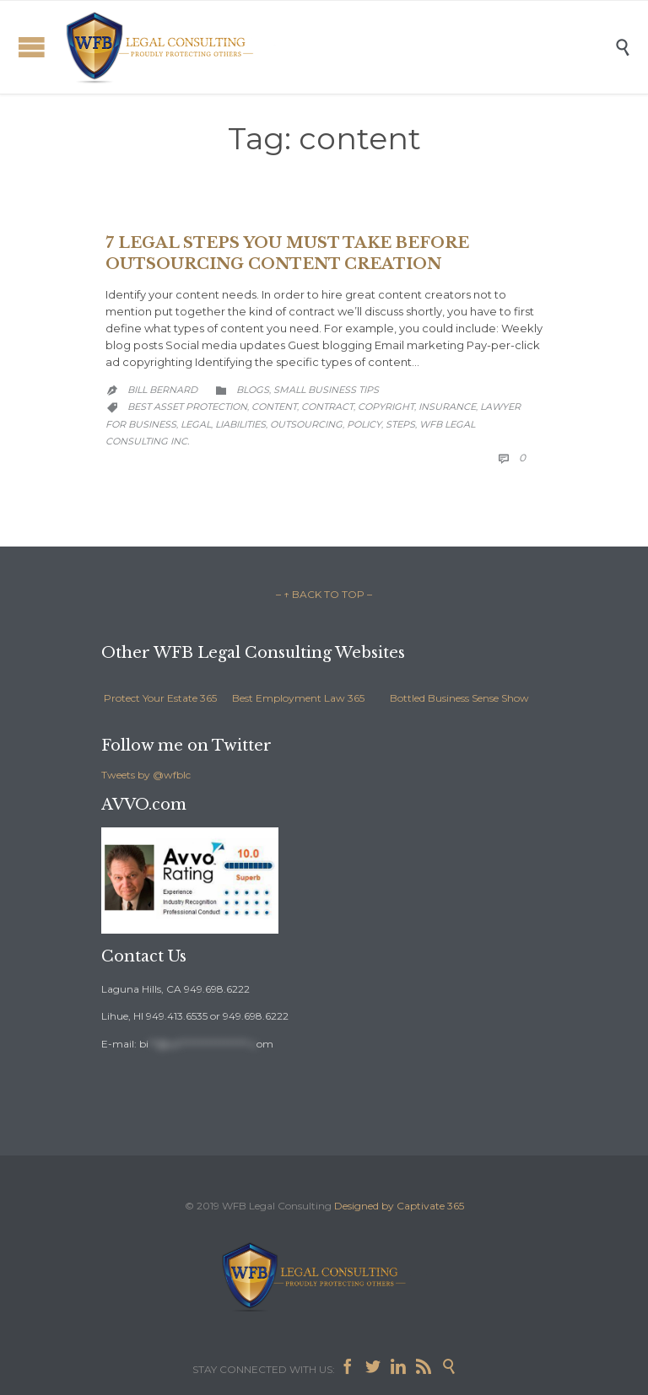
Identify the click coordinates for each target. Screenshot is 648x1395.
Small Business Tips (326, 390)
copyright (386, 406)
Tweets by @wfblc (146, 774)
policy (364, 424)
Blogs (252, 390)
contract (327, 406)
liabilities (240, 424)
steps (400, 424)
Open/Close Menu (31, 47)
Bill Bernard (162, 390)
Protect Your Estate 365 (160, 698)
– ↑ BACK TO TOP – (324, 594)
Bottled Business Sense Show (459, 698)
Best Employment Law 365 (298, 698)
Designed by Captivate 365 (399, 1205)
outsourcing (306, 424)
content (274, 406)
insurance (447, 406)
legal (196, 424)
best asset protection (187, 406)
